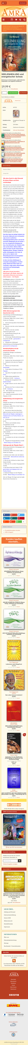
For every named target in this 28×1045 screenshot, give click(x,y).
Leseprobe (5, 173)
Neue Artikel (7, 869)
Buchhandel (23, 3)
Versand (18, 575)
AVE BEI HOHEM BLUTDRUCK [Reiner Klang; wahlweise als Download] (14, 603)
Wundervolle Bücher (17, 26)
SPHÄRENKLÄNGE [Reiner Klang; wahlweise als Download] (14, 572)
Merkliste (13, 983)
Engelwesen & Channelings (10, 27)
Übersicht (14, 805)
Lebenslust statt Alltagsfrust (14, 664)
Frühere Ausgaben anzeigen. (10, 864)
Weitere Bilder (7, 169)
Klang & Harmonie (14, 569)
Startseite (13, 979)
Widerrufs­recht (8, 921)
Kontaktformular (8, 924)
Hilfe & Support (9, 532)
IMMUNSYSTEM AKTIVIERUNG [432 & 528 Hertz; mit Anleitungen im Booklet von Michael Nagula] (14, 895)
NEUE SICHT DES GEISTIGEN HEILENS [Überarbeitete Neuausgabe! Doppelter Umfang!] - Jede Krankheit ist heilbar (14, 160)
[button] (6, 515)
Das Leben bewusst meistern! (13, 695)
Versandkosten (14, 89)
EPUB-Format (17, 100)
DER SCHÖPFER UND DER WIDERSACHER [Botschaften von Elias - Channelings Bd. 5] (13, 794)
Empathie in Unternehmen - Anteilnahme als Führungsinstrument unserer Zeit (14, 142)
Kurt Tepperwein (13, 662)
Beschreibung (6, 165)
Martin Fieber (13, 724)
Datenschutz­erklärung (10, 915)
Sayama (14, 693)
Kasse (13, 985)
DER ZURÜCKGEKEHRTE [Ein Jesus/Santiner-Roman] (13, 726)
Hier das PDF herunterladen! (14, 847)
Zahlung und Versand (9, 912)
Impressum (7, 926)
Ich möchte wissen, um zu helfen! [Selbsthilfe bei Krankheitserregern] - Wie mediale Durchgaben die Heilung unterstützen (15, 154)
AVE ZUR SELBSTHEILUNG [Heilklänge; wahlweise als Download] (14, 634)
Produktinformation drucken (12, 530)
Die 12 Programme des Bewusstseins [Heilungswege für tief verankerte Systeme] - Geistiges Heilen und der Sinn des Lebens (15, 148)
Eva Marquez (16, 117)
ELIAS (13, 790)
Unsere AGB (7, 918)
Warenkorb (13, 981)
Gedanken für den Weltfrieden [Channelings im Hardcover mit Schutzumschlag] (14, 758)
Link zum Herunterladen (18, 130)
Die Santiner (14, 723)
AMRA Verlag (6, 26)
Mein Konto (13, 987)
